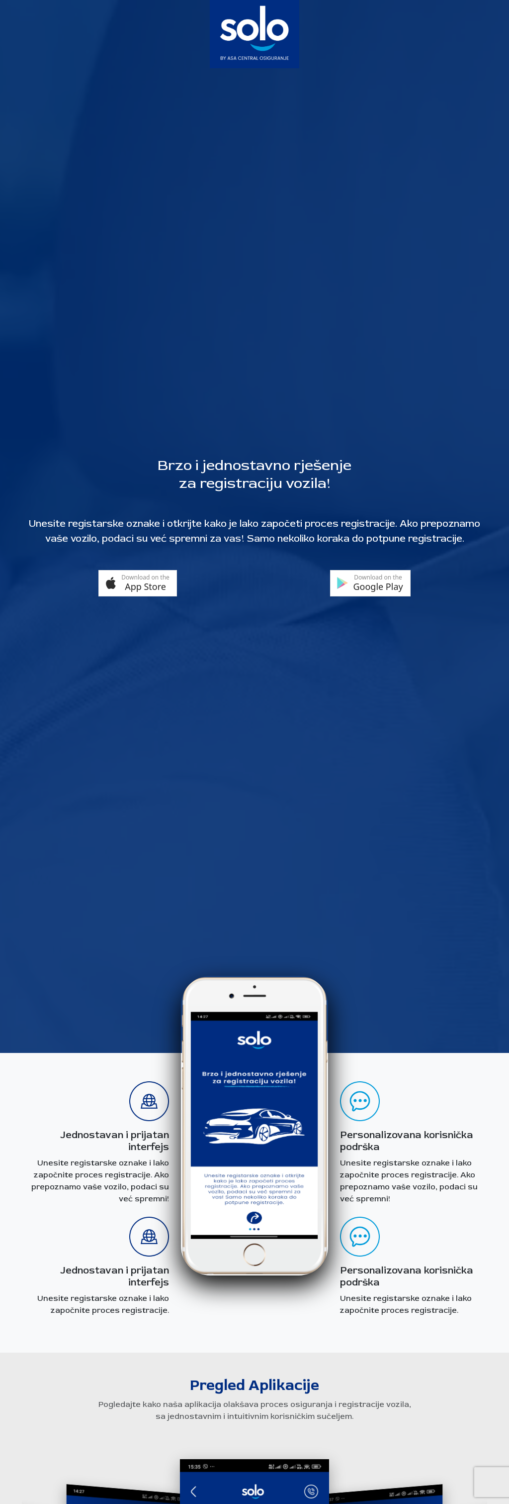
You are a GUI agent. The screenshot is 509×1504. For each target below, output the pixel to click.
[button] (137, 583)
